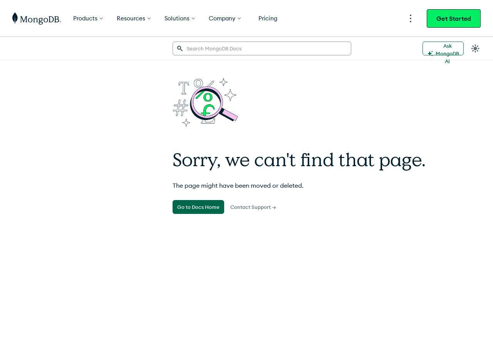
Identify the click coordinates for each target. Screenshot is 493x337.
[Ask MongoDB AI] (443, 48)
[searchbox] (262, 48)
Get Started (453, 18)
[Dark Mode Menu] (475, 48)
